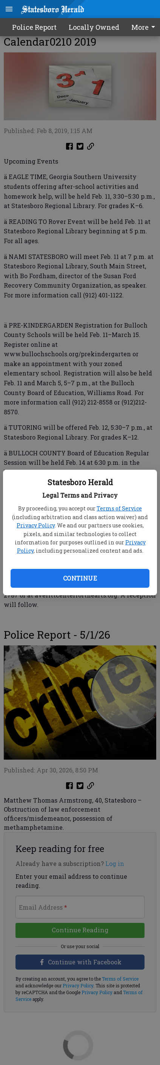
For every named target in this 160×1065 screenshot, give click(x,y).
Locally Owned (94, 27)
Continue (80, 578)
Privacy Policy (36, 525)
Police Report (34, 27)
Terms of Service (119, 508)
